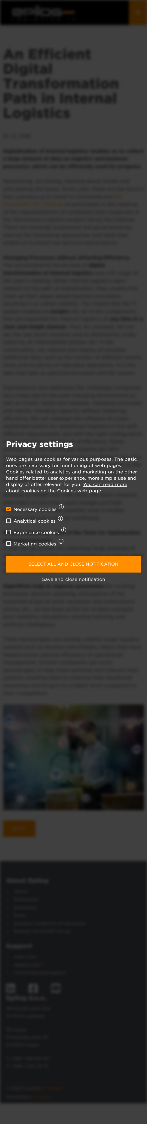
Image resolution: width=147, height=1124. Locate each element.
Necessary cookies (35, 509)
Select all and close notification (73, 564)
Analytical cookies (35, 521)
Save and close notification (73, 579)
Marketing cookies (35, 544)
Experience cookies (36, 532)
